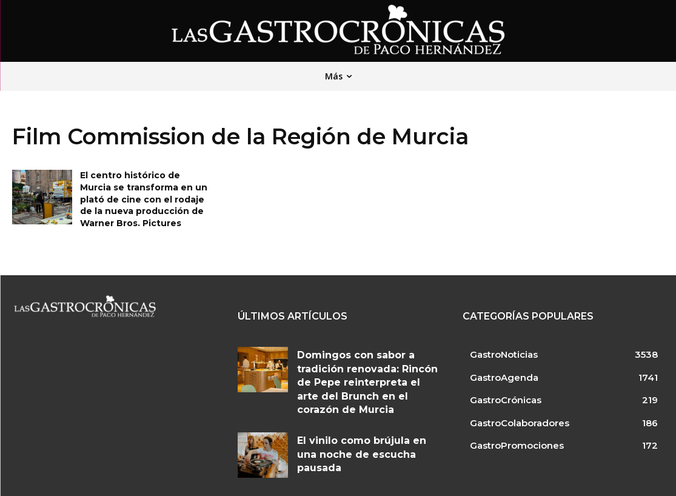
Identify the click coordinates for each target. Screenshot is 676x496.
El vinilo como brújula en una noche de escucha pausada (359, 421)
